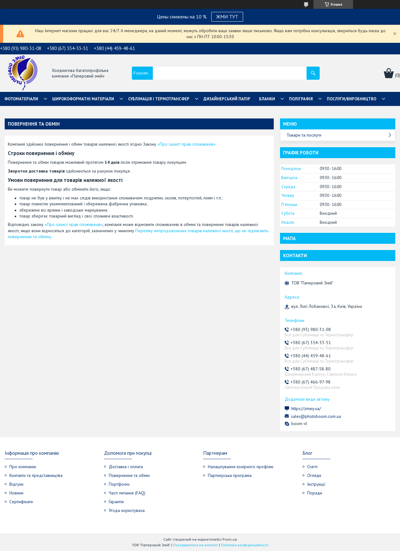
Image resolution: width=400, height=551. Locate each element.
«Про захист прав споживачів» (187, 144)
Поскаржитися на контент (195, 545)
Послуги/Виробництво (351, 99)
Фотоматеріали (21, 99)
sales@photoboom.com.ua (316, 416)
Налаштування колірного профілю (240, 466)
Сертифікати (21, 501)
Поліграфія (301, 99)
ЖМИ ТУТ (227, 16)
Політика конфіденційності (244, 545)
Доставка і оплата (126, 466)
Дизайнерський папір (226, 99)
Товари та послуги (304, 135)
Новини (16, 493)
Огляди (314, 475)
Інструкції (316, 484)
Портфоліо (119, 484)
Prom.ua (229, 539)
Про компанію (22, 466)
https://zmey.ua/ (306, 408)
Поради (314, 493)
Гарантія (116, 501)
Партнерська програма (230, 475)
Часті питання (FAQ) (127, 493)
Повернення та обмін (129, 475)
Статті (312, 466)
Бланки (267, 99)
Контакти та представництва (35, 475)
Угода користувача (127, 510)
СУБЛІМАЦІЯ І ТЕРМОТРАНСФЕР (158, 99)
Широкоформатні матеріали (83, 99)
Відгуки (16, 484)
